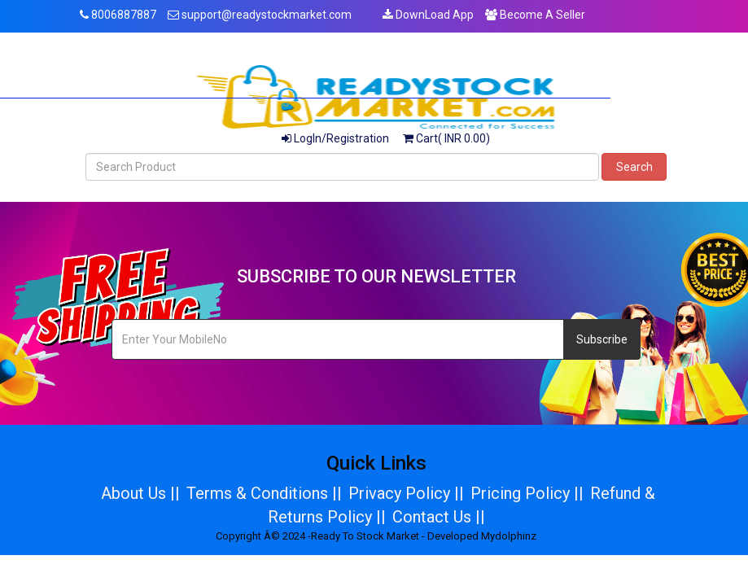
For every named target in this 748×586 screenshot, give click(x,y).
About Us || (140, 493)
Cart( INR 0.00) (446, 138)
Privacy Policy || (406, 493)
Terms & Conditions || (264, 493)
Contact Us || (438, 517)
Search (634, 166)
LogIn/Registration (335, 138)
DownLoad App (428, 14)
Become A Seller (535, 14)
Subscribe (602, 339)
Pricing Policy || (527, 493)
